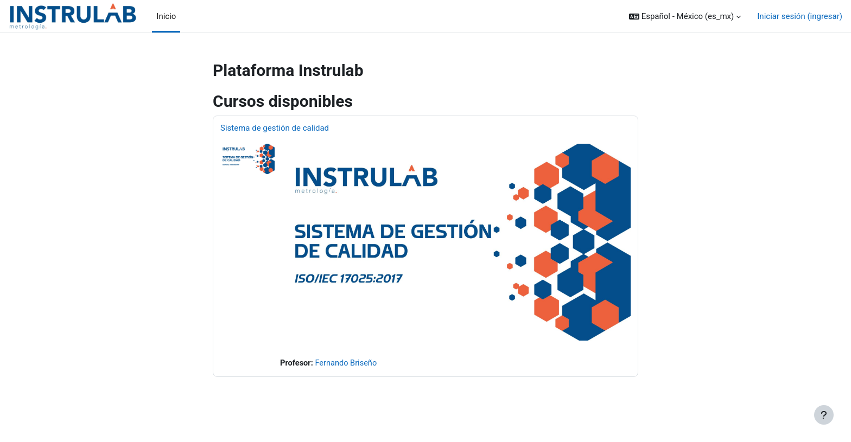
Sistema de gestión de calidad (274, 128)
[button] (685, 16)
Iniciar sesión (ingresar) (799, 16)
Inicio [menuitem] (166, 16)
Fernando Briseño (347, 363)
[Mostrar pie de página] (824, 415)
